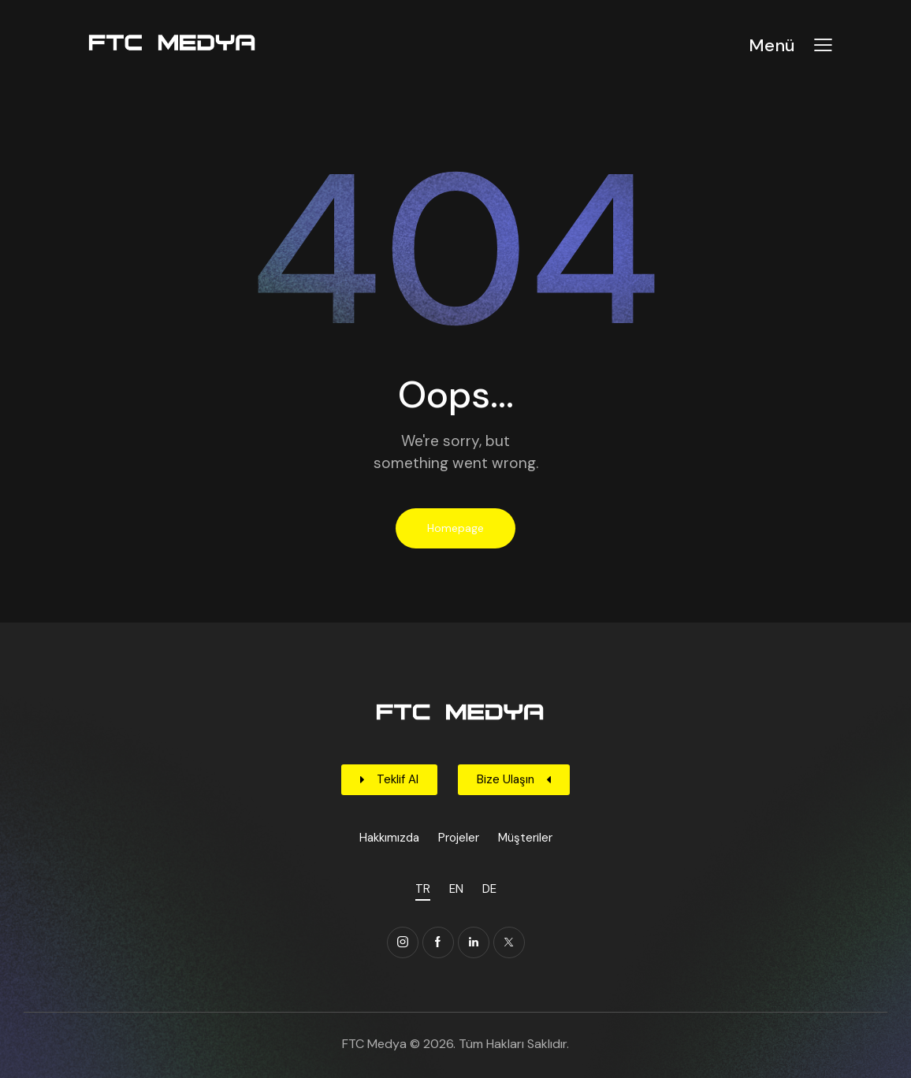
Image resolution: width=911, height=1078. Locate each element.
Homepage (455, 528)
